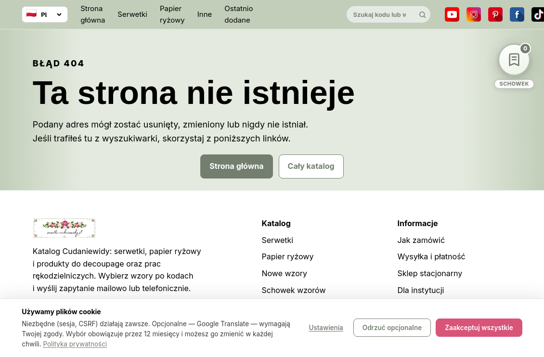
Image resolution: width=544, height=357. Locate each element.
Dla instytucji (420, 290)
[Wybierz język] (45, 14)
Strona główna (92, 14)
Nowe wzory (284, 273)
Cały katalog (311, 166)
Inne (204, 14)
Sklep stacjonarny (429, 273)
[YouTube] (452, 14)
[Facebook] (517, 14)
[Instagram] (473, 14)
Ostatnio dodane (238, 14)
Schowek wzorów (293, 290)
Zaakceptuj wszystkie (479, 328)
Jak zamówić (421, 240)
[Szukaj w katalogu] (380, 14)
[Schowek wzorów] (514, 66)
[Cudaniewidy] (299, 14)
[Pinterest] (495, 14)
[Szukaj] (422, 14)
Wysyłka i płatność (431, 256)
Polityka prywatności (75, 344)
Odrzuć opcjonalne (392, 328)
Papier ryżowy (172, 14)
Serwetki (132, 14)
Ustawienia (326, 328)
